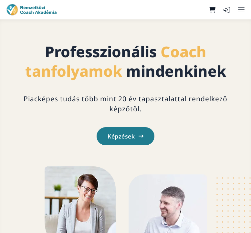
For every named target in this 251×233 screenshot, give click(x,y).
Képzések (125, 136)
